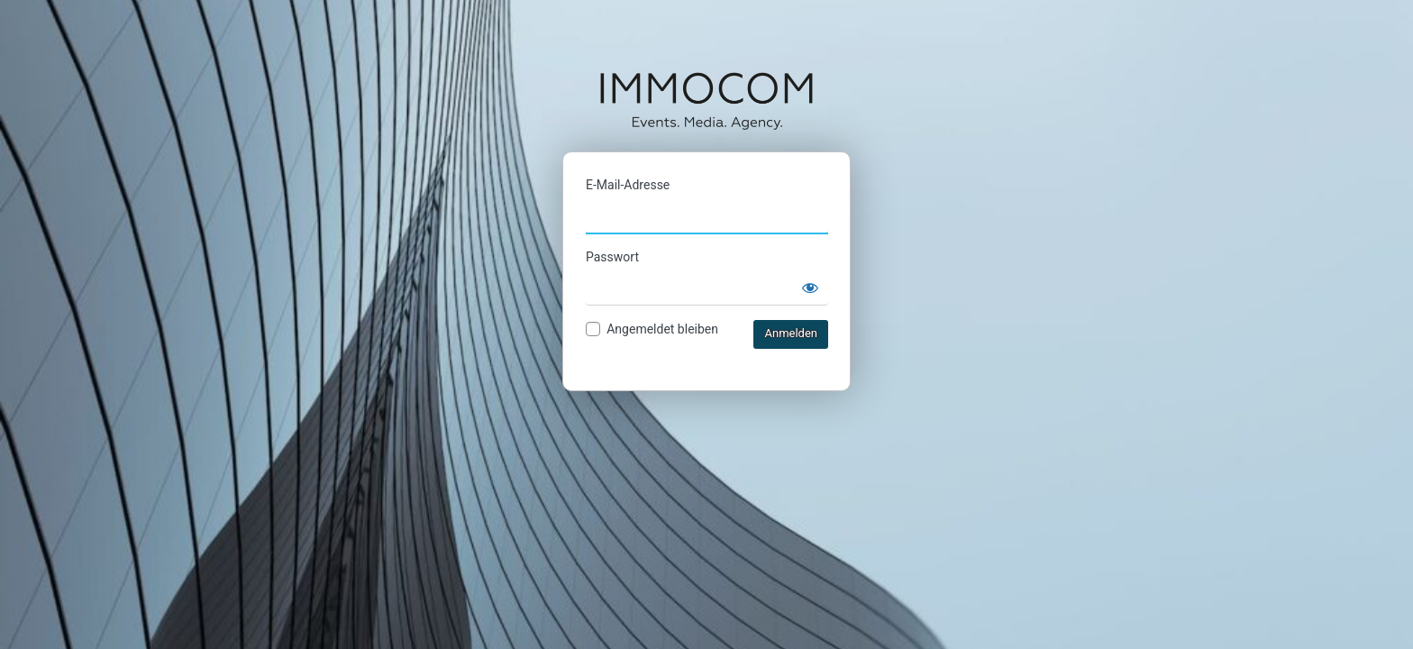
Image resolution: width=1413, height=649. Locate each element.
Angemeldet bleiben (662, 329)
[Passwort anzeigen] (810, 288)
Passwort (612, 257)
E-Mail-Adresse (628, 185)
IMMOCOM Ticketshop (706, 100)
